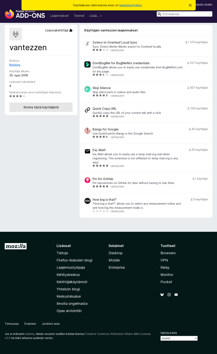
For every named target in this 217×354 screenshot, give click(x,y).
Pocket (166, 282)
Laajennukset (59, 16)
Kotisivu (14, 64)
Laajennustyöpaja (71, 267)
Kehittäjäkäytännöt (72, 282)
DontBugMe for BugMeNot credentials (121, 63)
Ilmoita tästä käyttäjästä (41, 107)
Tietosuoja (12, 323)
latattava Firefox (130, 5)
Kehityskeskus (68, 275)
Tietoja (62, 253)
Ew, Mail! (99, 150)
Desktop (115, 253)
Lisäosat (64, 246)
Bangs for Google (106, 129)
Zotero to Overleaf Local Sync (115, 42)
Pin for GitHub (103, 179)
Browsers (168, 253)
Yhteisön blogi (68, 289)
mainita (29, 333)
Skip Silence (102, 88)
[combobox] (184, 14)
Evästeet (30, 323)
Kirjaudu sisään (202, 4)
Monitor (166, 275)
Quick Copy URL (105, 109)
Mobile (114, 260)
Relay (164, 267)
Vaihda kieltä (168, 332)
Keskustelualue (69, 296)
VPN (164, 260)
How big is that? (104, 200)
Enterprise (117, 267)
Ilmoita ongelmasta (72, 303)
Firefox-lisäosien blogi (74, 260)
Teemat (79, 16)
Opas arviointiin (69, 311)
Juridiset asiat (51, 323)
